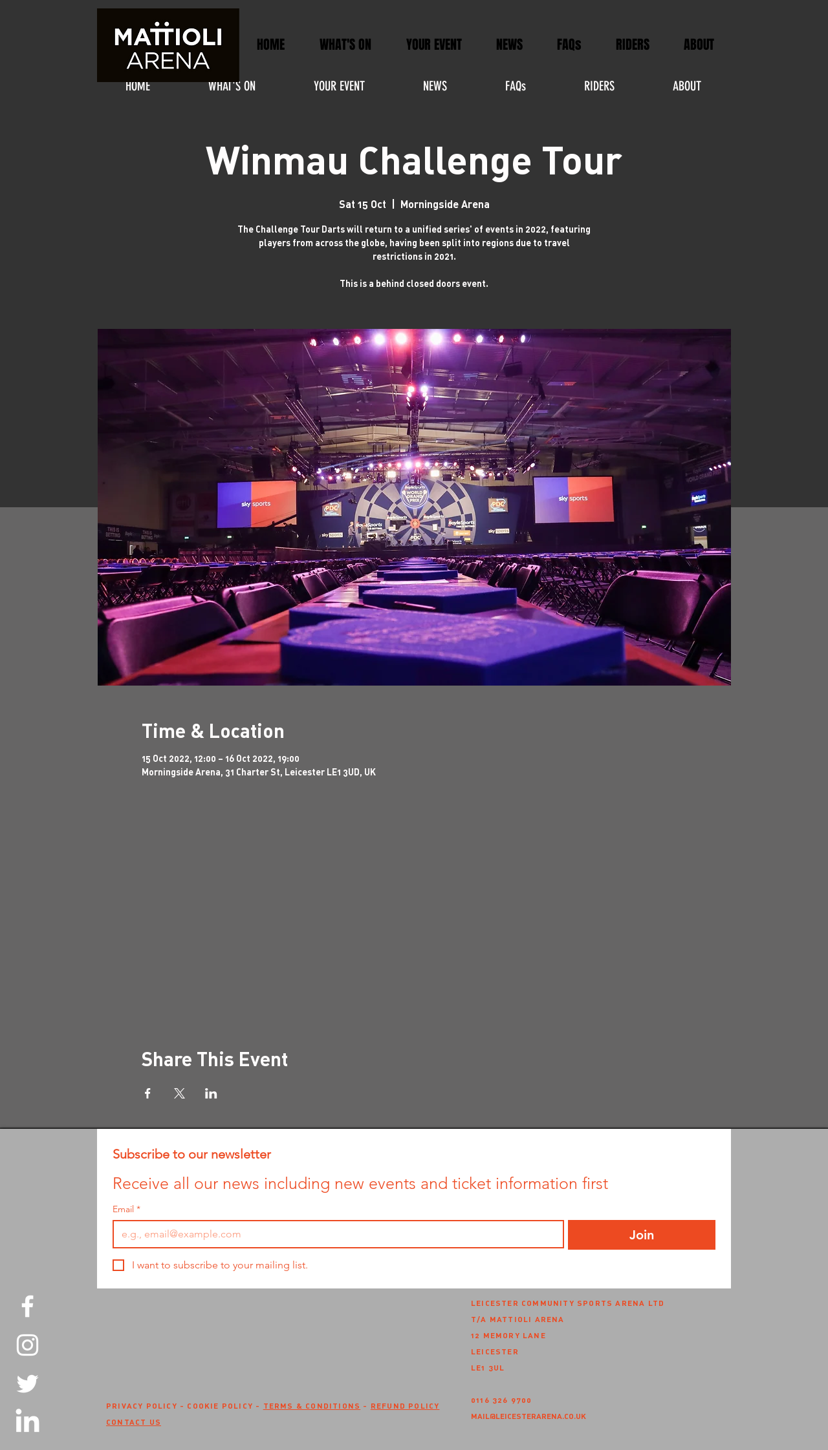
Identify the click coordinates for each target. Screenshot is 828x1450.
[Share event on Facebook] (148, 1093)
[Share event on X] (179, 1093)
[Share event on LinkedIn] (211, 1093)
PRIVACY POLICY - (146, 1405)
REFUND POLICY (405, 1405)
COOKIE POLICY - (225, 1405)
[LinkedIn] (27, 1422)
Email (126, 1209)
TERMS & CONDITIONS (312, 1405)
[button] (434, 44)
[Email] (334, 1234)
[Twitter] (27, 1383)
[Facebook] (27, 1306)
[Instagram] (27, 1345)
